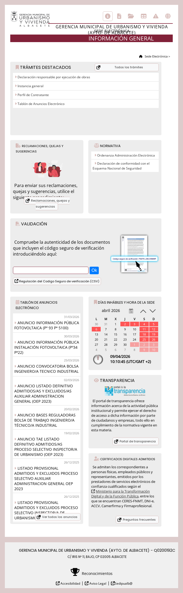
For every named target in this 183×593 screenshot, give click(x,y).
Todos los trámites (128, 67)
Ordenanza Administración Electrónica (126, 155)
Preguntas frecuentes (139, 519)
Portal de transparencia (138, 441)
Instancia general (30, 86)
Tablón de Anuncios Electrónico (41, 103)
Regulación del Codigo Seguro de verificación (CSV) (58, 281)
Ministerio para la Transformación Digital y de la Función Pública (120, 494)
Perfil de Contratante (33, 95)
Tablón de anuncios (143, 16)
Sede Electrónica (156, 56)
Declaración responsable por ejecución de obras (53, 77)
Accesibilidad (70, 583)
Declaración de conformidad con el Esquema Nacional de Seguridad (121, 166)
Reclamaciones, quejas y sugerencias (50, 203)
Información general (108, 16)
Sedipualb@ (124, 583)
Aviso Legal (97, 583)
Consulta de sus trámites (131, 16)
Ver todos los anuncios (59, 517)
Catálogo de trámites (119, 16)
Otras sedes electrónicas (168, 16)
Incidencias (156, 16)
